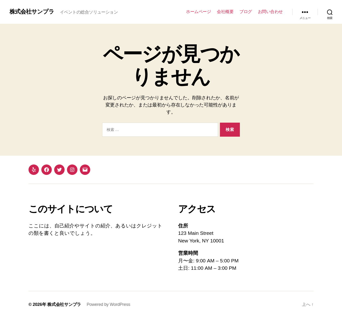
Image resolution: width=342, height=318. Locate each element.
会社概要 (225, 11)
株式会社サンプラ (32, 11)
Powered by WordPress (108, 304)
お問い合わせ (270, 11)
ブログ (245, 11)
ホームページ (198, 11)
